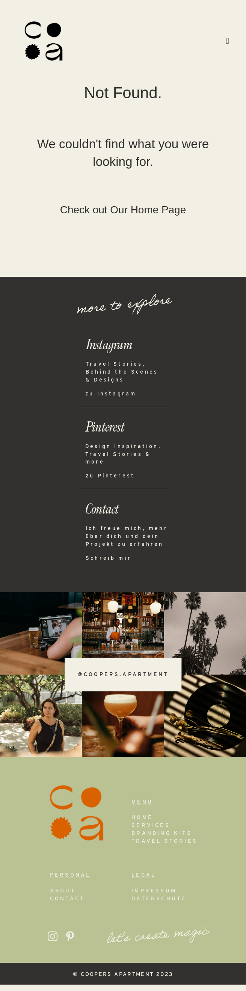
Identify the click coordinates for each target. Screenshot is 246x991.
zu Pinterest (110, 482)
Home (142, 824)
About (62, 897)
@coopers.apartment (123, 681)
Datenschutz (158, 905)
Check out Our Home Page (123, 216)
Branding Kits (161, 840)
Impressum (154, 897)
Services (150, 832)
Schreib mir (108, 564)
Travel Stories (164, 848)
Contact (67, 905)
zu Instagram (110, 400)
